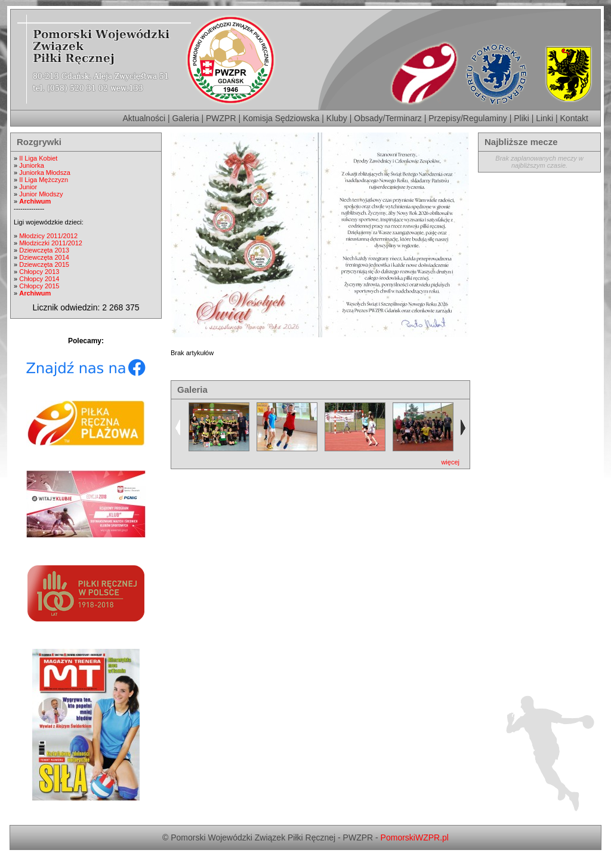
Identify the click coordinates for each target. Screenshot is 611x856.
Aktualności (143, 118)
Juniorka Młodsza (44, 172)
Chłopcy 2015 (39, 286)
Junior (28, 186)
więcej (450, 462)
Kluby (336, 118)
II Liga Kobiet (38, 158)
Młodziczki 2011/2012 (50, 243)
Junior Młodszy (41, 194)
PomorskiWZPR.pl (415, 837)
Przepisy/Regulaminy (467, 118)
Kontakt (574, 118)
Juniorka (31, 165)
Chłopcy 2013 (39, 271)
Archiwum (35, 201)
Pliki (521, 118)
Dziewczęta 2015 (44, 264)
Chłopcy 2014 (39, 278)
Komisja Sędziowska (281, 118)
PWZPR (221, 118)
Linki (544, 118)
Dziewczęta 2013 (44, 250)
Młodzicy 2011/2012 (48, 235)
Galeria (185, 118)
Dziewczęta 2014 (44, 257)
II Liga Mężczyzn (43, 179)
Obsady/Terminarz (388, 118)
